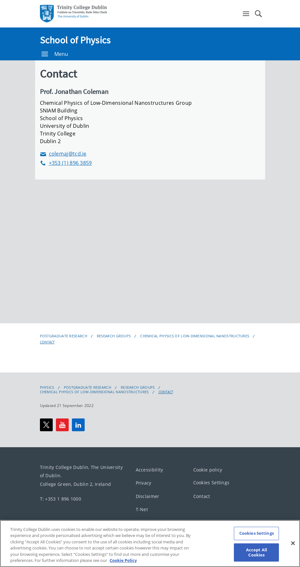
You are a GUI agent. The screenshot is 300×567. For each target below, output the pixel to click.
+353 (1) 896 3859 (66, 163)
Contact (47, 342)
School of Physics (75, 40)
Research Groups (114, 335)
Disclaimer (147, 496)
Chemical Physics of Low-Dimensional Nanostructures (194, 335)
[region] (150, 543)
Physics (47, 387)
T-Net (142, 509)
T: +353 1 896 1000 (60, 499)
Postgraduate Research (63, 335)
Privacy (143, 483)
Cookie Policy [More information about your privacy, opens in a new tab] (123, 560)
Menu (55, 53)
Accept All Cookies (256, 552)
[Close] (293, 543)
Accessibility (149, 469)
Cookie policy (207, 469)
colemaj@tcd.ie (63, 153)
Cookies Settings (211, 482)
